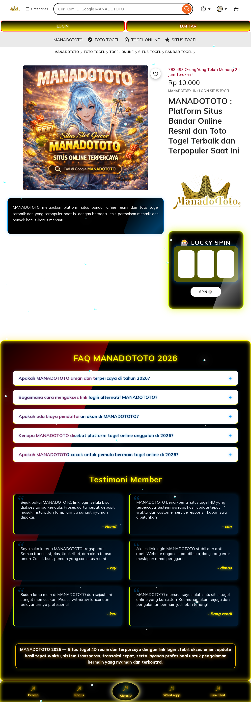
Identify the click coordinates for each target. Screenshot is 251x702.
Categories (36, 9)
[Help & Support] (205, 9)
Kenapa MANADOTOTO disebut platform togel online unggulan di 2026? (96, 435)
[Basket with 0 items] (236, 9)
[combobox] (117, 9)
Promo (33, 691)
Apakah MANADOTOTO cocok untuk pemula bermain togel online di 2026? (98, 454)
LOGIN (63, 26)
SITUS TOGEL (149, 52)
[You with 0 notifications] (222, 9)
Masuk (125, 691)
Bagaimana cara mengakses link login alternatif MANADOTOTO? (88, 397)
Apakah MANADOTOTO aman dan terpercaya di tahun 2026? (84, 378)
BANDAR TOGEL (178, 52)
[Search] (187, 9)
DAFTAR (188, 26)
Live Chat (218, 691)
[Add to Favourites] (155, 73)
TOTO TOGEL (94, 52)
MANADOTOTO (67, 52)
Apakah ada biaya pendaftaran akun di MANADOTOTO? (79, 416)
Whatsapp (172, 691)
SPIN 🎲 (205, 292)
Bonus (79, 691)
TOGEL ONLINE (121, 52)
